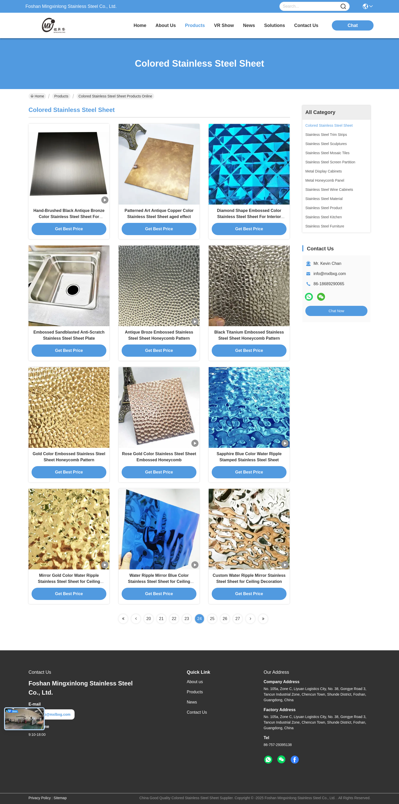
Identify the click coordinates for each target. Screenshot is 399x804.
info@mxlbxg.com (330, 273)
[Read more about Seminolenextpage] (123, 618)
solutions (274, 25)
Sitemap (60, 798)
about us (165, 25)
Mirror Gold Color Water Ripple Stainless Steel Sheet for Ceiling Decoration (69, 581)
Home (140, 25)
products (195, 25)
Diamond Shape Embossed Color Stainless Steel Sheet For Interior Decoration (249, 216)
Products (61, 96)
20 (148, 618)
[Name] (343, 6)
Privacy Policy (39, 798)
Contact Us (197, 712)
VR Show (224, 25)
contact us (306, 25)
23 (186, 618)
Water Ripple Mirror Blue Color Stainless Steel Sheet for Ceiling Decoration (159, 581)
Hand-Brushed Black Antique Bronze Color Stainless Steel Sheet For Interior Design (68, 216)
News (192, 702)
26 (225, 618)
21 (161, 618)
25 (212, 618)
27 (237, 618)
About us (195, 682)
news (249, 25)
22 (174, 618)
